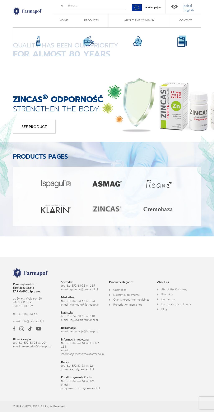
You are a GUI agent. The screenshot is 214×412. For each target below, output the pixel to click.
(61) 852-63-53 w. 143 (80, 300)
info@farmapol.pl (33, 321)
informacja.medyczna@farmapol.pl (82, 353)
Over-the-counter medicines (131, 299)
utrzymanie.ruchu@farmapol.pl (80, 388)
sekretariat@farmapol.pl (37, 346)
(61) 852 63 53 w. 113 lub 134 (80, 344)
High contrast (174, 7)
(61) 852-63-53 (27, 313)
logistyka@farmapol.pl (84, 319)
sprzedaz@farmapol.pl (84, 289)
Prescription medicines (127, 304)
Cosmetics (119, 289)
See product (34, 126)
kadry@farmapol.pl (82, 369)
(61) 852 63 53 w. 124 (80, 365)
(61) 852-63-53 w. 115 (80, 285)
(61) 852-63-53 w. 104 (32, 342)
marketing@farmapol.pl (84, 304)
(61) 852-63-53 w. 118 (80, 316)
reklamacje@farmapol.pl (85, 331)
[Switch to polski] (187, 6)
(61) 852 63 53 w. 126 (80, 380)
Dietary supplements (126, 294)
